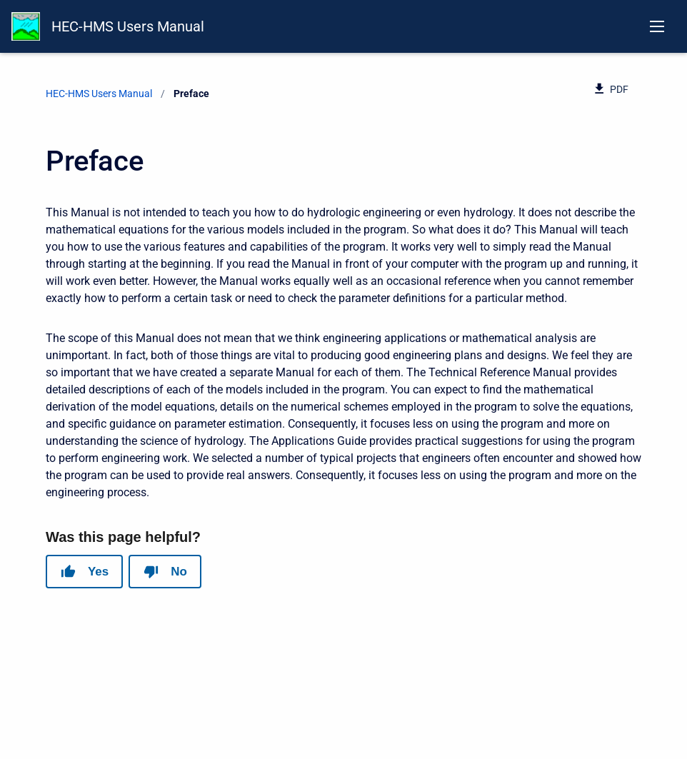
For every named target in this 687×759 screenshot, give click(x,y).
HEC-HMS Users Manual (127, 26)
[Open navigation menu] (657, 26)
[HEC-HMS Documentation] (25, 26)
